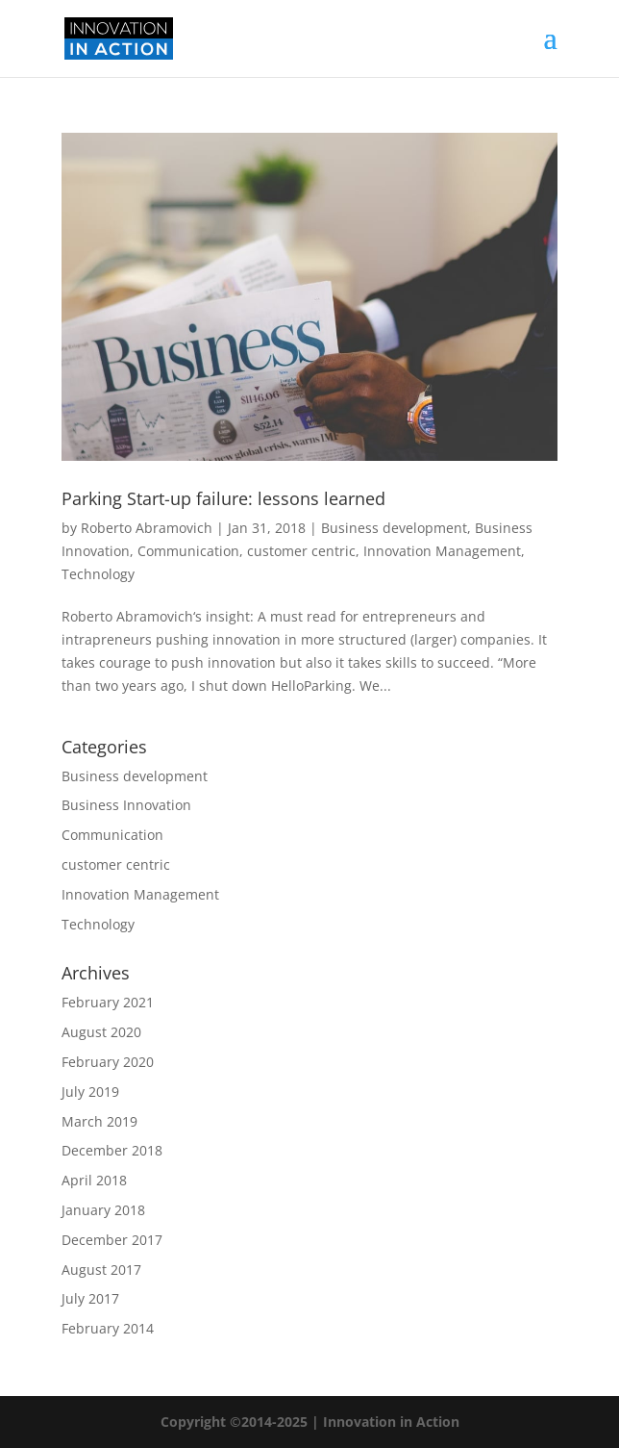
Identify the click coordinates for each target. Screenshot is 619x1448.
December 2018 (112, 1150)
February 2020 (108, 1062)
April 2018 (94, 1180)
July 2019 (90, 1091)
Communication (188, 551)
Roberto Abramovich (146, 528)
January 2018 (103, 1210)
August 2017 (101, 1269)
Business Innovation (126, 805)
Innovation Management (442, 551)
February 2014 (108, 1328)
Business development (394, 528)
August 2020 (101, 1032)
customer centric (301, 551)
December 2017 (112, 1240)
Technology (98, 574)
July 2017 (90, 1298)
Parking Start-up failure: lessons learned (223, 498)
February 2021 (108, 1002)
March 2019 (99, 1121)
